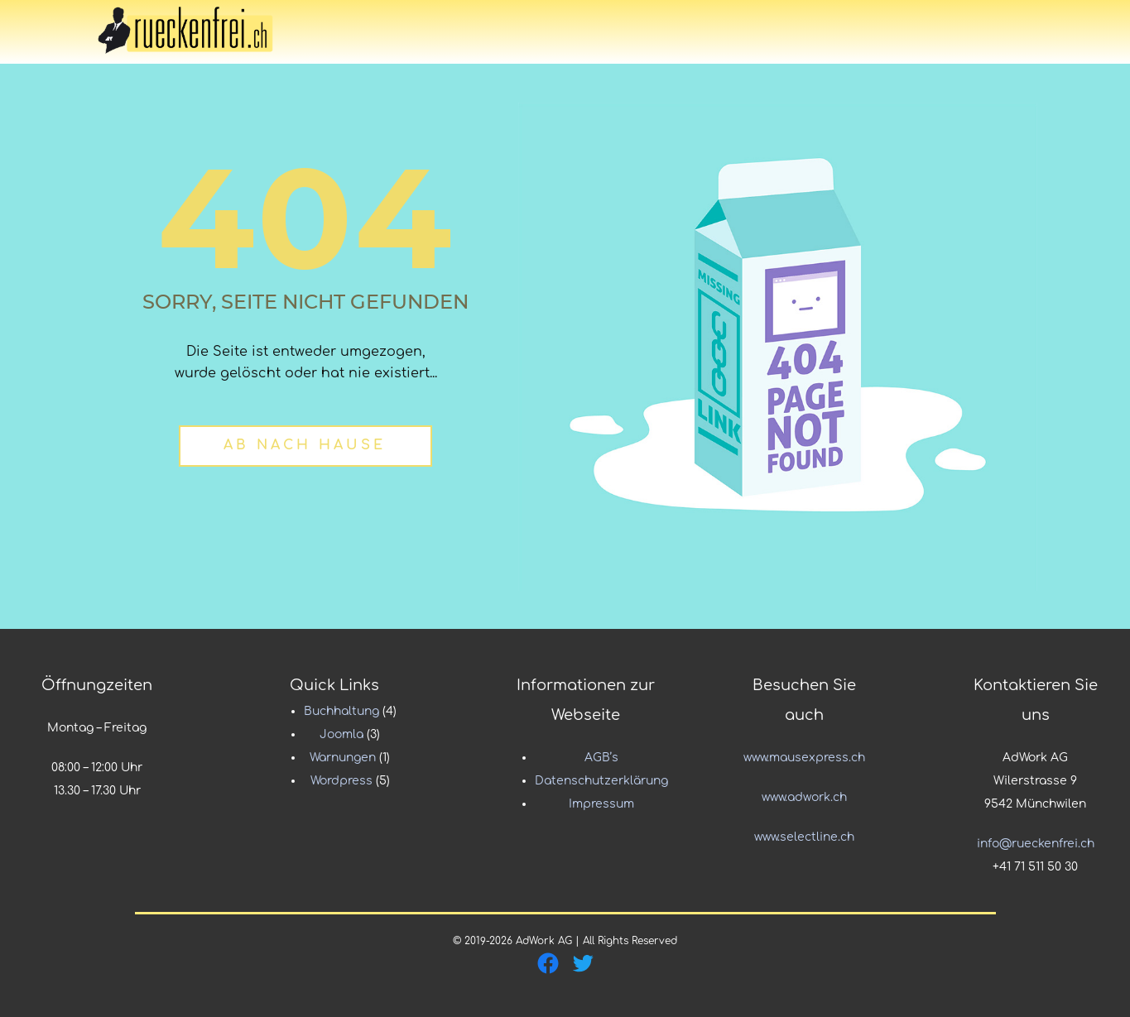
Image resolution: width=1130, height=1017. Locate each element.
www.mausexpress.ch (804, 757)
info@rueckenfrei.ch (1035, 843)
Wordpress (341, 781)
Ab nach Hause (305, 445)
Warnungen (343, 757)
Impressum (601, 804)
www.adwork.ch (804, 797)
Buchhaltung (341, 711)
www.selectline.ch (804, 837)
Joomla (341, 734)
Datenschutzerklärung (601, 781)
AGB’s (601, 757)
